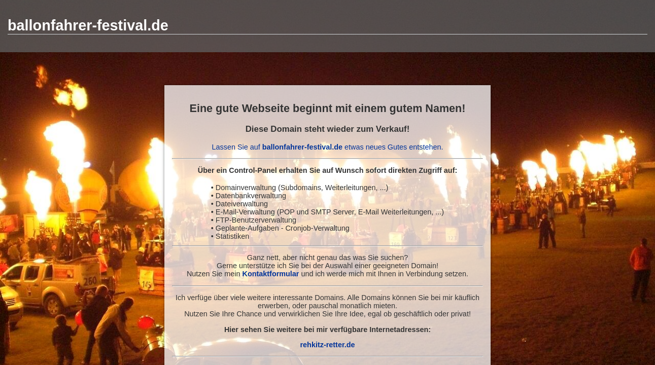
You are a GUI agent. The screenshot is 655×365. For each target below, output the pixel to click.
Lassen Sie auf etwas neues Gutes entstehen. (327, 147)
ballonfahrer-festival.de (88, 25)
